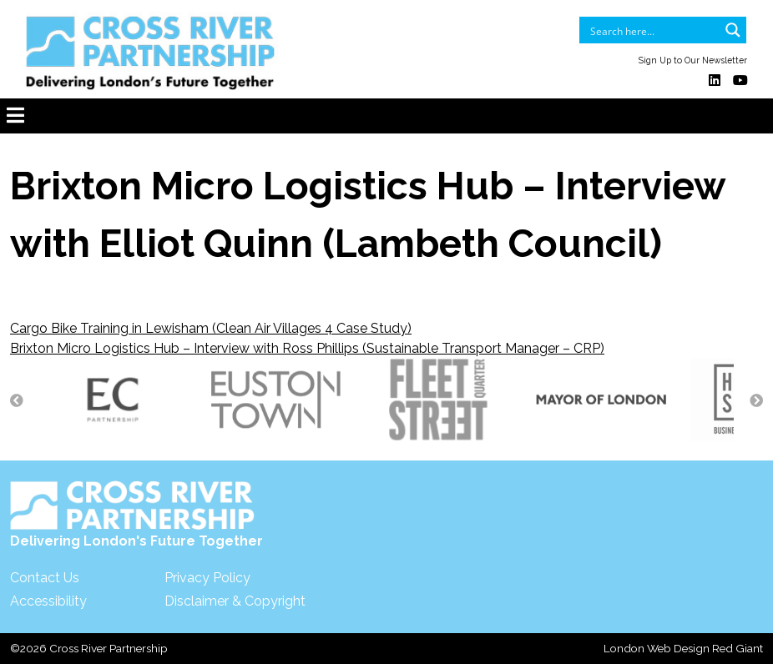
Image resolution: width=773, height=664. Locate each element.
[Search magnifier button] (733, 30)
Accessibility (48, 601)
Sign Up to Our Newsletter (693, 60)
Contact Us (44, 578)
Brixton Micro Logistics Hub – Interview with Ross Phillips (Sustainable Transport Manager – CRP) (307, 348)
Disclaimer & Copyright (235, 601)
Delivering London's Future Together (136, 514)
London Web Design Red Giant (683, 648)
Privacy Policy (207, 578)
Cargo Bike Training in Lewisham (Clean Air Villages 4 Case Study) (211, 328)
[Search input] (652, 30)
